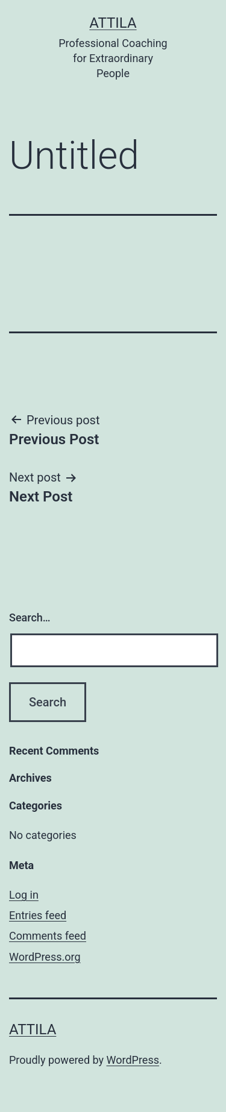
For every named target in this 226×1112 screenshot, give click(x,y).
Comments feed (47, 935)
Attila (112, 22)
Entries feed (37, 915)
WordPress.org (45, 956)
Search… (30, 617)
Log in (24, 894)
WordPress (133, 1060)
